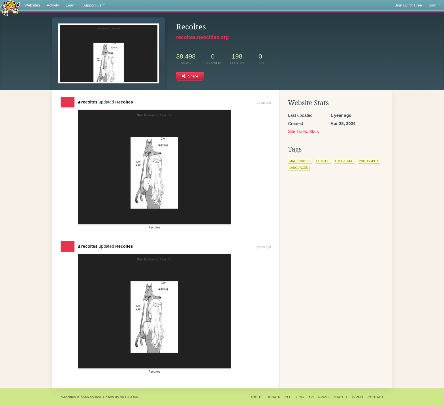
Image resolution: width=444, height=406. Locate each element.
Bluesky (131, 397)
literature (344, 161)
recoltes (87, 102)
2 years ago (263, 247)
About (256, 397)
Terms (357, 397)
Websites (32, 5)
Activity (53, 5)
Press (324, 397)
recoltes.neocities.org (202, 37)
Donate (273, 397)
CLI (287, 397)
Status (340, 397)
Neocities (68, 397)
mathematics (300, 161)
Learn (71, 5)
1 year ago (263, 102)
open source (91, 397)
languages (298, 167)
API (311, 397)
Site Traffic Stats (303, 131)
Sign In (435, 5)
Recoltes (124, 102)
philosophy (368, 161)
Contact (375, 397)
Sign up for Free (408, 5)
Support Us (93, 5)
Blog (299, 397)
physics (322, 161)
